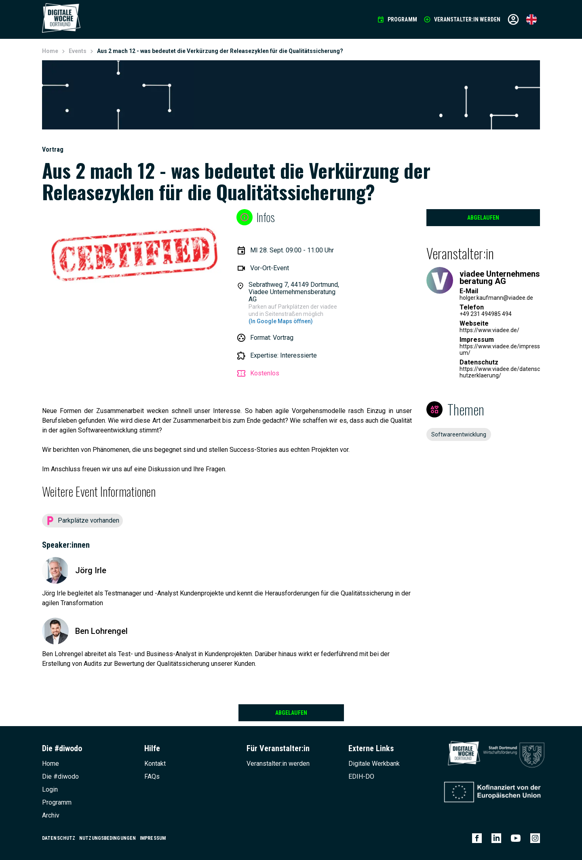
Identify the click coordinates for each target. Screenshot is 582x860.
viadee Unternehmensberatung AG (500, 277)
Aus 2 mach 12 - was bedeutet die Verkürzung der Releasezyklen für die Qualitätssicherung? (220, 51)
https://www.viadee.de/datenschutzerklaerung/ (500, 372)
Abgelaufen (483, 217)
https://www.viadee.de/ (489, 330)
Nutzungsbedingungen (107, 838)
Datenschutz (58, 838)
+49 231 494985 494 (486, 314)
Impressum (153, 838)
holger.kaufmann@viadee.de (496, 297)
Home (50, 51)
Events (77, 51)
